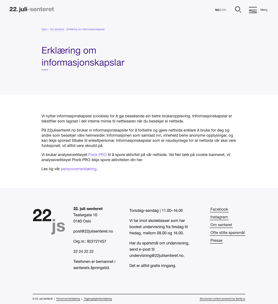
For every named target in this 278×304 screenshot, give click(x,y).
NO (217, 10)
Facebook (219, 209)
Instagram (219, 217)
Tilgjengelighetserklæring (98, 299)
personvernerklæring (78, 173)
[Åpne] (237, 10)
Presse (216, 240)
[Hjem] (32, 10)
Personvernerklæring (68, 299)
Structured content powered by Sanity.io (222, 299)
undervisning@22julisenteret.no (156, 256)
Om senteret (221, 225)
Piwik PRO (98, 159)
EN (224, 10)
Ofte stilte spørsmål (227, 233)
